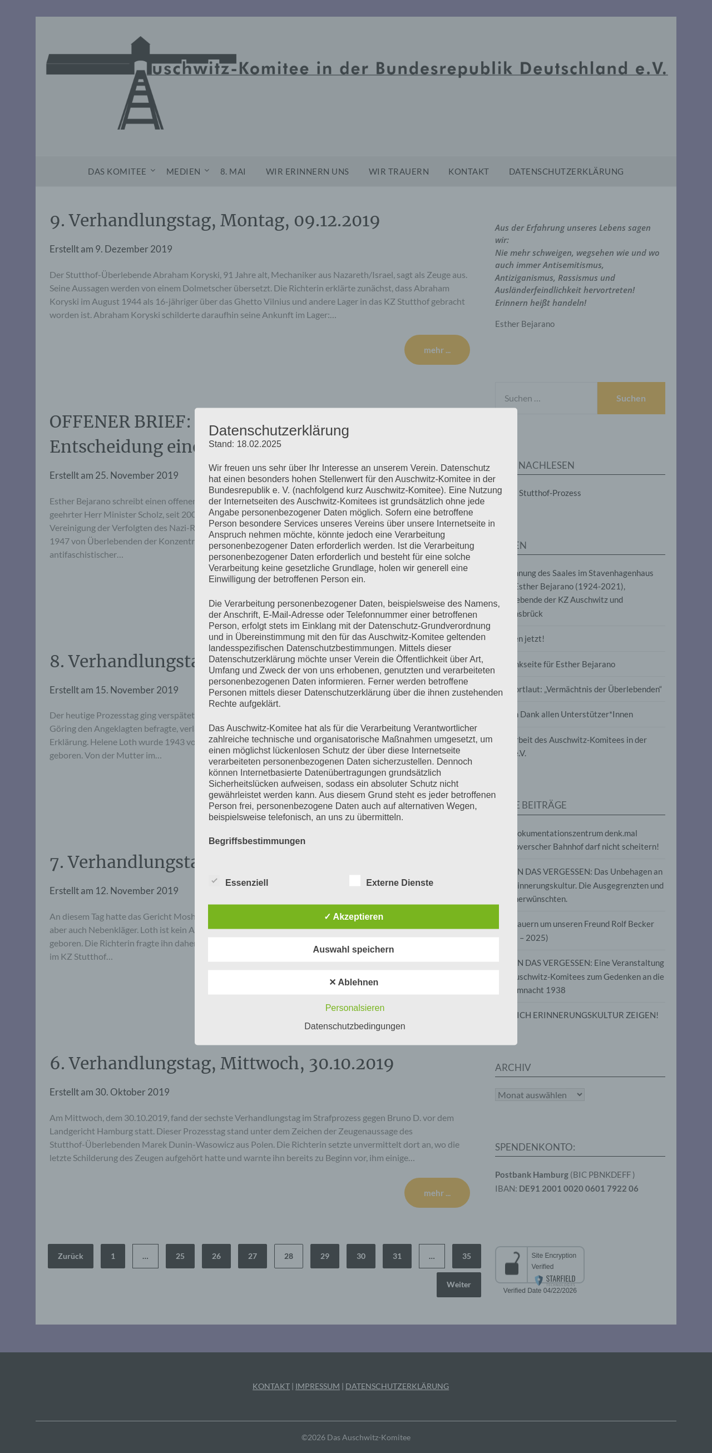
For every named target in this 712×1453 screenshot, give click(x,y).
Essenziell (238, 880)
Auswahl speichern (353, 949)
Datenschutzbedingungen (354, 1026)
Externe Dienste (391, 880)
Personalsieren (355, 1008)
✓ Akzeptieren (354, 916)
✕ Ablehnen (354, 982)
